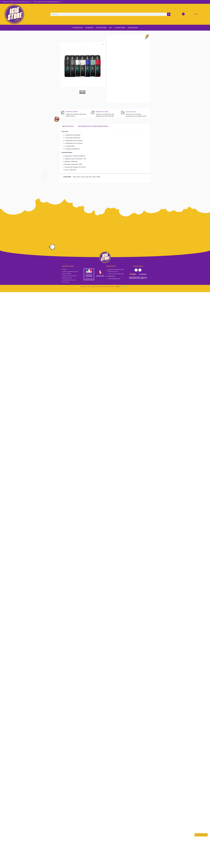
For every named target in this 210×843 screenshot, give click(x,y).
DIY (111, 27)
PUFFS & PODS (101, 27)
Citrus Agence (125, 286)
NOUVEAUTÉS (133, 27)
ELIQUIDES (89, 27)
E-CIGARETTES (77, 27)
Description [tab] (67, 126)
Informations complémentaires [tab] (93, 126)
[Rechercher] (168, 14)
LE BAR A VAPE (120, 27)
